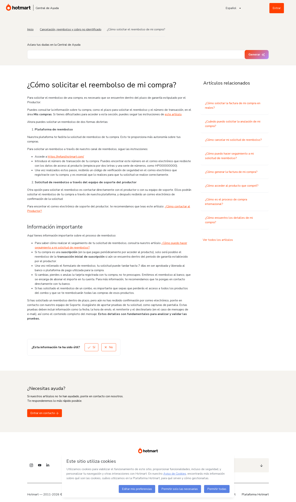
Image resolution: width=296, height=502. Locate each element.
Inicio (30, 29)
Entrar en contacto (44, 413)
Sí (91, 347)
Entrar (277, 8)
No (109, 347)
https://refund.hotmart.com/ (66, 157)
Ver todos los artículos (218, 240)
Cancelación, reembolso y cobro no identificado (70, 29)
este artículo (173, 114)
